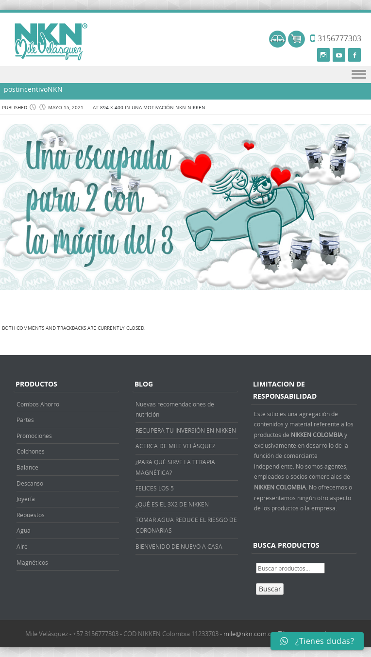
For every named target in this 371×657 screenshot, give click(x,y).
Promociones (34, 435)
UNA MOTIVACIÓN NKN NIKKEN (168, 107)
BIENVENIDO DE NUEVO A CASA (178, 546)
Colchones (31, 451)
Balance (27, 467)
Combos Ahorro (38, 404)
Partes (25, 419)
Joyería (26, 499)
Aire (22, 546)
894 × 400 (111, 107)
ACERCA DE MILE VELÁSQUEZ (175, 446)
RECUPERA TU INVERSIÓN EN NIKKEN (185, 430)
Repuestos (31, 515)
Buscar (270, 588)
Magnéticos (32, 562)
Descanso (30, 483)
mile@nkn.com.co (249, 633)
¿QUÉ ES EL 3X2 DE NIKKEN (172, 504)
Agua (24, 530)
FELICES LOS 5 (154, 488)
